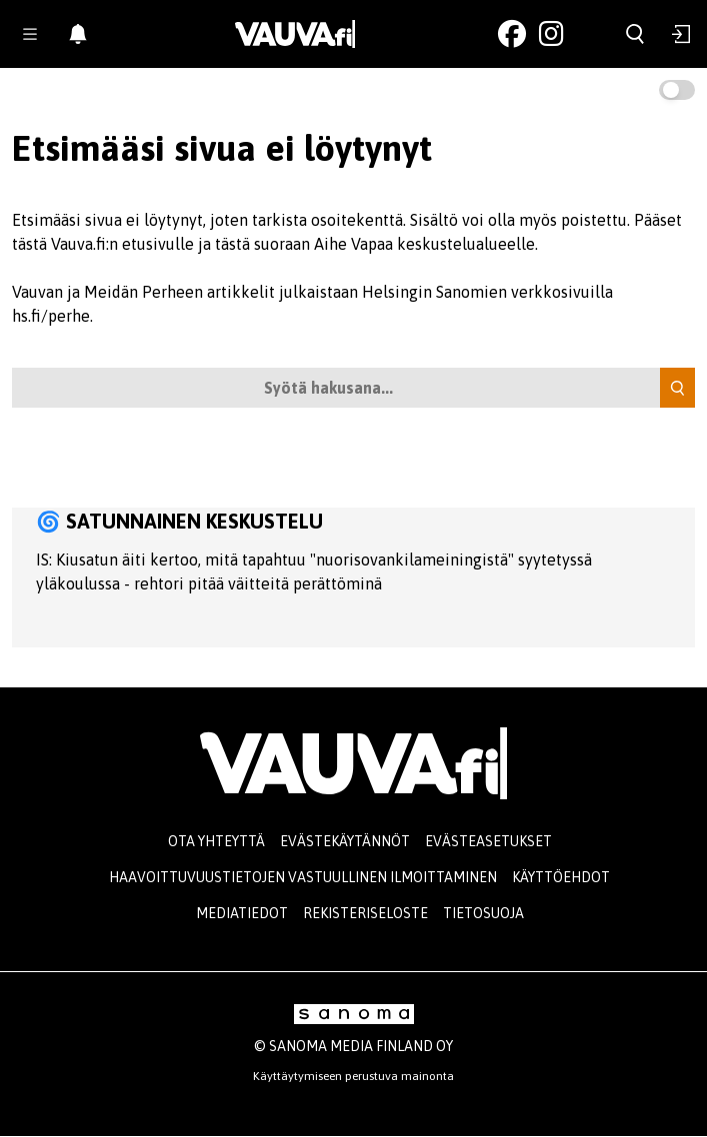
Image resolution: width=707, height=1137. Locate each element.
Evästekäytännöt (345, 841)
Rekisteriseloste (365, 913)
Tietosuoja (483, 913)
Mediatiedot (242, 913)
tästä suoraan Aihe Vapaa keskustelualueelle (375, 244)
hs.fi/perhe (51, 316)
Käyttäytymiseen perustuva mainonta (353, 1076)
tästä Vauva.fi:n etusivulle (103, 244)
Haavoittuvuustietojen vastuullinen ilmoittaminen (303, 877)
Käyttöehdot (561, 877)
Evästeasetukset (488, 841)
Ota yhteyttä (216, 841)
